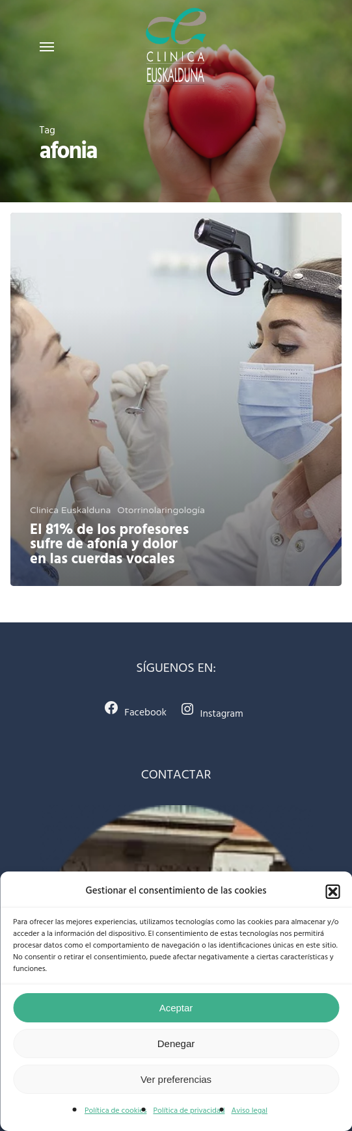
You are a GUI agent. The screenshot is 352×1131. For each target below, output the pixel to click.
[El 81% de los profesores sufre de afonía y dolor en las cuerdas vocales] (176, 399)
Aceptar (176, 1007)
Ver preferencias (176, 1079)
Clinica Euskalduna (70, 510)
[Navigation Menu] (47, 46)
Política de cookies (116, 1110)
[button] (332, 891)
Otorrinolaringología (161, 510)
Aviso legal (249, 1110)
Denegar (176, 1043)
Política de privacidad (188, 1110)
